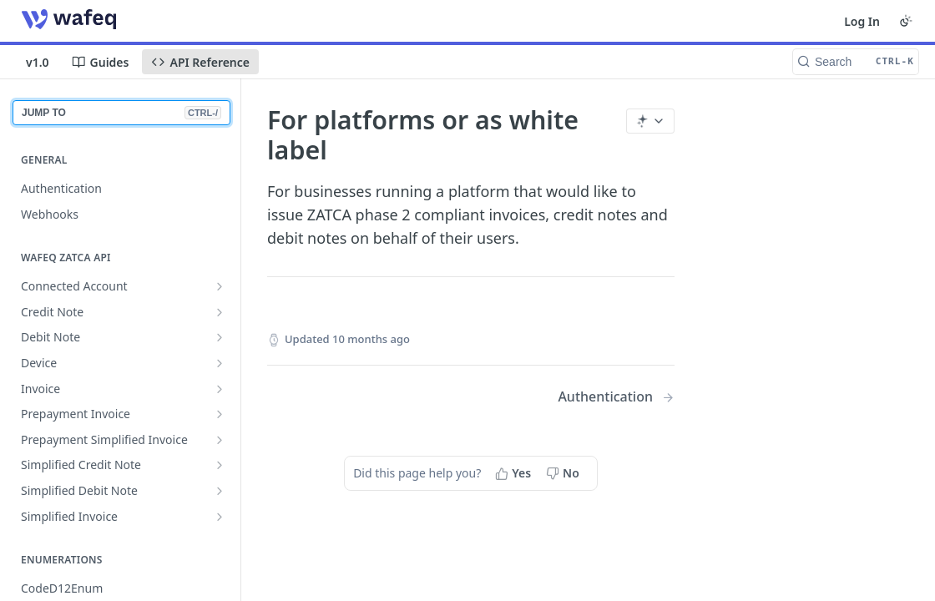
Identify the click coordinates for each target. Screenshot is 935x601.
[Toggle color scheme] (905, 20)
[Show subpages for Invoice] (219, 389)
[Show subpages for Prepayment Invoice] (219, 414)
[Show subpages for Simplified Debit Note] (219, 490)
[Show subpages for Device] (219, 363)
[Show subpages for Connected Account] (219, 286)
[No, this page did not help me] (564, 473)
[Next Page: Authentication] (616, 397)
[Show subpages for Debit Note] (219, 337)
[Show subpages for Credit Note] (219, 312)
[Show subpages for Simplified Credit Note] (219, 465)
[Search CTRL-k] (855, 61)
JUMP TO (121, 112)
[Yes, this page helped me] (514, 473)
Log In (862, 21)
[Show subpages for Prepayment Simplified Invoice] (219, 440)
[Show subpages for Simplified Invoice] (219, 516)
